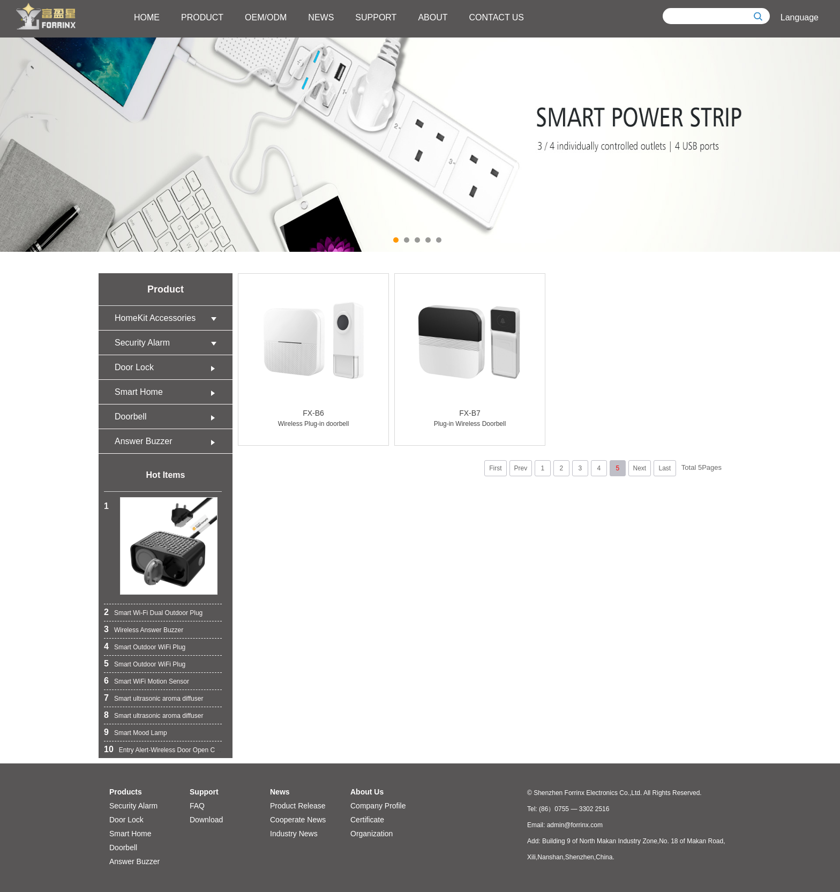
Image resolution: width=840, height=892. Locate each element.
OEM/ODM (266, 17)
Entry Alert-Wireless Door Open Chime (174, 750)
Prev (520, 468)
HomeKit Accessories (168, 318)
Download (206, 819)
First (495, 468)
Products (125, 792)
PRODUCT (202, 17)
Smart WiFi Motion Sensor (151, 681)
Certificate (367, 819)
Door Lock (168, 367)
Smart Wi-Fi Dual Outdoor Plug (158, 613)
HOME (147, 17)
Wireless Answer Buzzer (148, 630)
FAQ (197, 805)
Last (664, 468)
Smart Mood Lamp (140, 733)
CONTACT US (496, 17)
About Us (367, 792)
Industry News (294, 833)
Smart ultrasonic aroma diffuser (159, 698)
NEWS (321, 17)
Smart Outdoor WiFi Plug (149, 647)
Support (204, 792)
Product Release (298, 805)
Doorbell (168, 416)
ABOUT (432, 17)
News (280, 792)
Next (639, 468)
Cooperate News (298, 819)
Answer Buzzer (168, 441)
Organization (371, 833)
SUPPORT (375, 17)
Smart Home (168, 391)
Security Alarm (168, 342)
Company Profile (378, 805)
